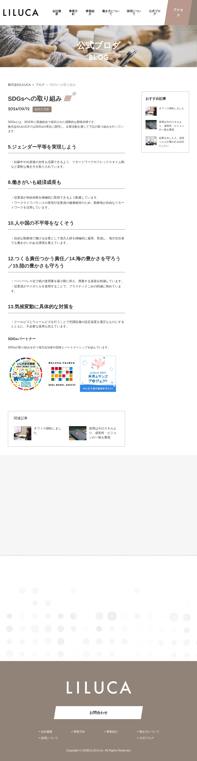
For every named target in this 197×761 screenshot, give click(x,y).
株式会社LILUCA (19, 84)
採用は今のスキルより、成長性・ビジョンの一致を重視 (103, 433)
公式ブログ (146, 738)
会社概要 (46, 731)
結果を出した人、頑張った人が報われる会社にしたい (171, 142)
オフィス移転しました (171, 108)
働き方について (149, 731)
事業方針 (79, 731)
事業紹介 (112, 731)
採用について (49, 738)
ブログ (40, 84)
